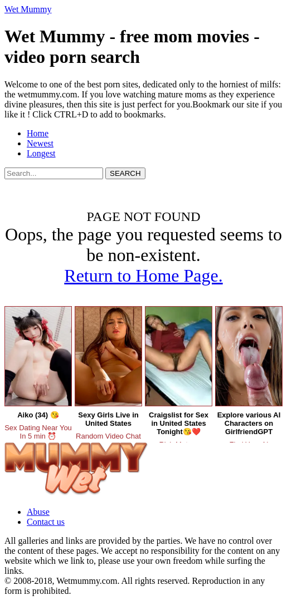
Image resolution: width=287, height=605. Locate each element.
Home (37, 133)
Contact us (46, 522)
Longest (41, 153)
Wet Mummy (27, 9)
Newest (40, 143)
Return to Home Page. (143, 275)
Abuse (38, 512)
